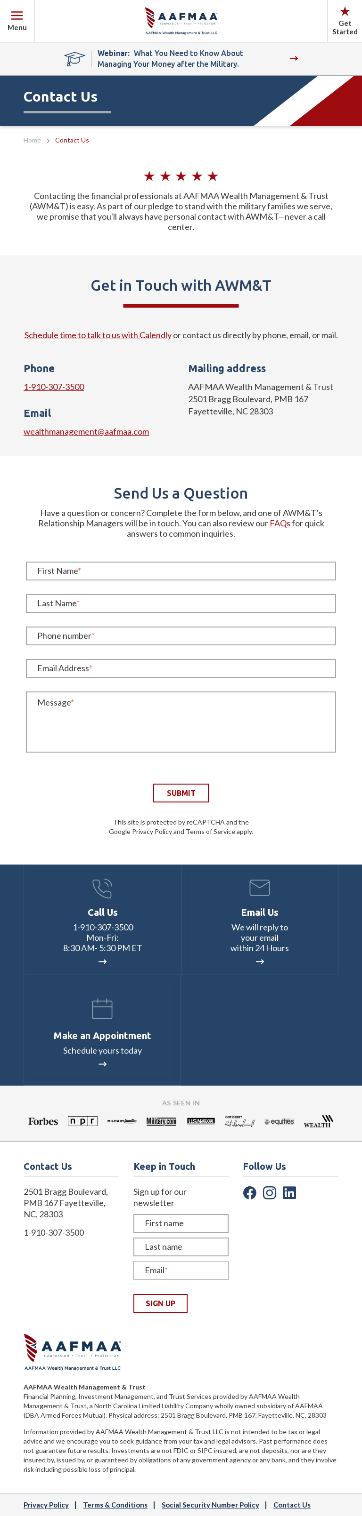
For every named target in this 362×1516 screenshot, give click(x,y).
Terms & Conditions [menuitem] (115, 1504)
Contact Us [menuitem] (292, 1504)
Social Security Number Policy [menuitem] (210, 1504)
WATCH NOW (294, 58)
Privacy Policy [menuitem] (46, 1504)
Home (32, 140)
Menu (17, 21)
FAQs (280, 523)
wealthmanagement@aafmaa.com (86, 431)
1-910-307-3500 (54, 386)
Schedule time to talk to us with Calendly (98, 335)
